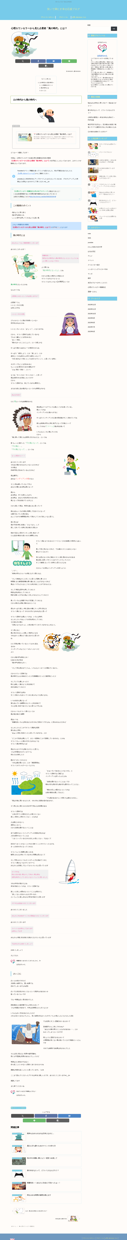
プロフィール (99, 1234)
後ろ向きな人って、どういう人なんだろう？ (101, 111)
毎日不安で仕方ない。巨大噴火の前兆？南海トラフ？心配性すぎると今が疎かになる (102, 126)
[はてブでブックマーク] (46, 61)
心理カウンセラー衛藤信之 (18, 1103)
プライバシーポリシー (87, 1234)
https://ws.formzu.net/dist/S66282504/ (42, 192)
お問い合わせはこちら (111, 1234)
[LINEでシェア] (58, 61)
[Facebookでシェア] (34, 61)
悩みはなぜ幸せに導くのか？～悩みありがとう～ (102, 104)
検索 (88, 25)
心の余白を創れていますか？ (97, 132)
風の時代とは (45, 83)
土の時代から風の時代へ (46, 78)
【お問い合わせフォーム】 (26, 169)
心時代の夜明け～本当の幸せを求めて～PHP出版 (101, 119)
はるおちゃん (102, 56)
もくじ (43, 74)
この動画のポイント (47, 81)
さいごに (43, 86)
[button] (69, 61)
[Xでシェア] (22, 61)
